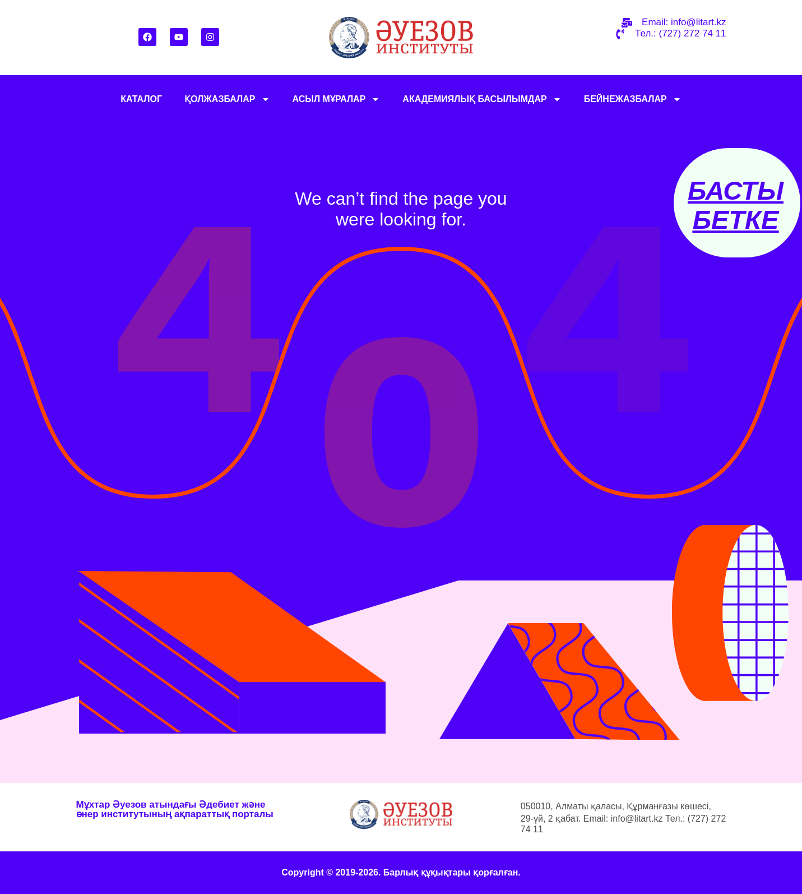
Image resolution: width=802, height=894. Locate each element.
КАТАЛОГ (141, 99)
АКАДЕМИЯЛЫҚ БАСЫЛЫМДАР (481, 99)
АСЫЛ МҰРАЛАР (337, 99)
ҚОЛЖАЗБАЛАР (227, 99)
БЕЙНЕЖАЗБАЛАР (633, 99)
